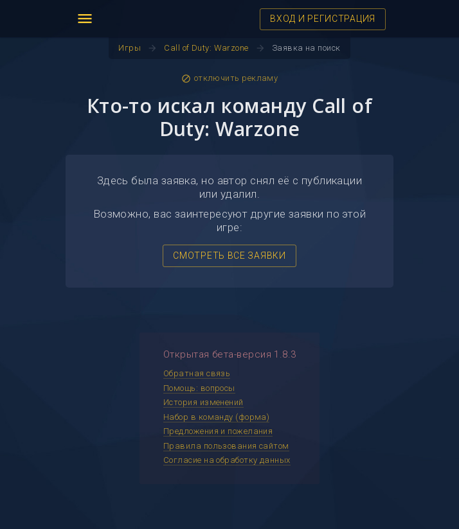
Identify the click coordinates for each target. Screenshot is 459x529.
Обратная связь (196, 373)
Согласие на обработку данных (227, 460)
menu (85, 19)
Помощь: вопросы (199, 388)
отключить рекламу (229, 78)
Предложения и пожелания (218, 431)
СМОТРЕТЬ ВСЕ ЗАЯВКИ (229, 255)
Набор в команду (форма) (216, 417)
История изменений (203, 402)
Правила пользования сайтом (226, 446)
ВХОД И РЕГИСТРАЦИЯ (322, 18)
